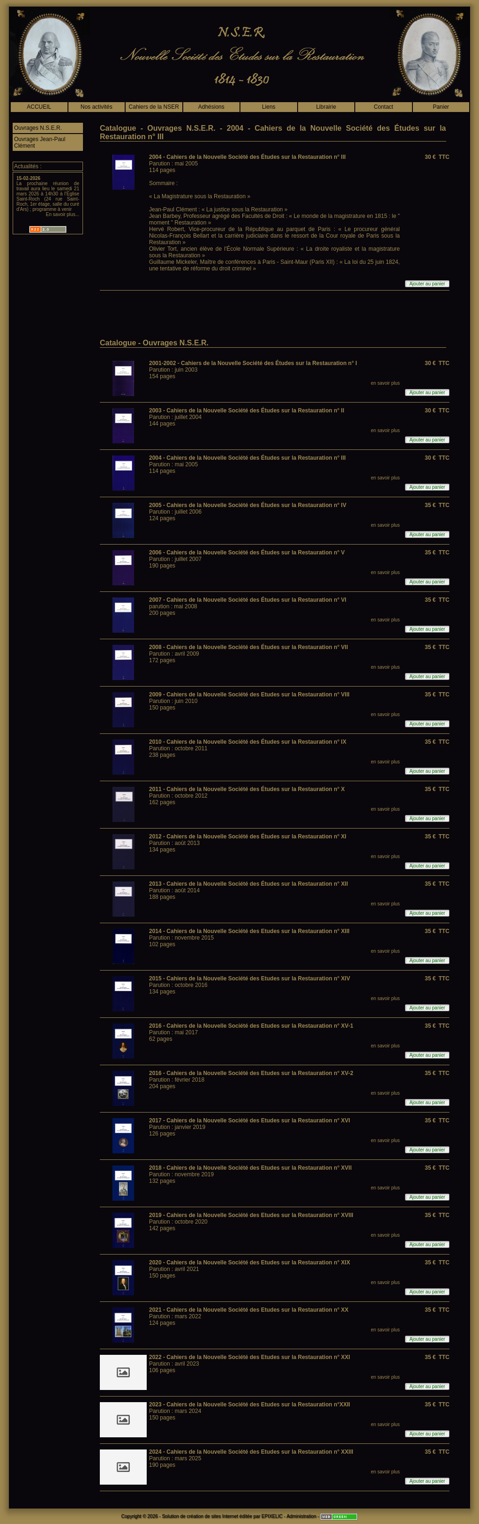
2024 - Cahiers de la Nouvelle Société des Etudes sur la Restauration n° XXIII (251, 1452)
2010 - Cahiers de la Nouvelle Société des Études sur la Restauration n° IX (247, 742)
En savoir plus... (62, 214)
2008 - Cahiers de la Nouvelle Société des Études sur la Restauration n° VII (248, 647)
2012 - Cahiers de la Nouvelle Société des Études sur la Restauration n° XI (247, 836)
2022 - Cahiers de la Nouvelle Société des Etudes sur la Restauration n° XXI (249, 1357)
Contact (383, 107)
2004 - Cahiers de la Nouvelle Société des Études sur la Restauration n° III (247, 157)
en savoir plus (385, 383)
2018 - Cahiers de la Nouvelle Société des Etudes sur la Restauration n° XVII (250, 1168)
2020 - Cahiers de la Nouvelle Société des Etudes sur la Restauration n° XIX (249, 1262)
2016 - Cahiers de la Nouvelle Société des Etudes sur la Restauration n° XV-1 (251, 1026)
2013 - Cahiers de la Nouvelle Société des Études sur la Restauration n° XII (248, 884)
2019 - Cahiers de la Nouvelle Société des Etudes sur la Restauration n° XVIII (251, 1215)
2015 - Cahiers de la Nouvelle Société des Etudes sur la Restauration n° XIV (249, 978)
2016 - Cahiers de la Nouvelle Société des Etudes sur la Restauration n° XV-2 (251, 1073)
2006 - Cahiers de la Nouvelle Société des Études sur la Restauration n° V (247, 552)
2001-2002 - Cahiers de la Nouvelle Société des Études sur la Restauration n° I (253, 363)
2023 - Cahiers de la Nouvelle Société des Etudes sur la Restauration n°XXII (249, 1404)
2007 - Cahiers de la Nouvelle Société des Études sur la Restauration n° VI (247, 600)
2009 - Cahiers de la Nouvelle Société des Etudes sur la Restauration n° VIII (249, 694)
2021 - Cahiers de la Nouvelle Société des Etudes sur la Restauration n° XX (249, 1310)
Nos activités (96, 107)
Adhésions (211, 107)
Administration (301, 1516)
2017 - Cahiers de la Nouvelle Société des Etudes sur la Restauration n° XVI (249, 1120)
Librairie (326, 107)
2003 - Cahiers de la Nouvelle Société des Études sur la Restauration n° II (246, 410)
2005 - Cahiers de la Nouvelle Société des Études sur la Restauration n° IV (247, 505)
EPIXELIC (272, 1516)
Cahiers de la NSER (154, 107)
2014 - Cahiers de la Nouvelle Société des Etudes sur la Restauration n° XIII (249, 931)
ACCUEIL (39, 107)
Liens (269, 107)
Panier (441, 107)
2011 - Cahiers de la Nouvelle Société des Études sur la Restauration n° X (247, 789)
